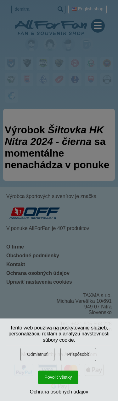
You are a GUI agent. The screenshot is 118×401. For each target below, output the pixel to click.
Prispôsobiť (78, 354)
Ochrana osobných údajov (59, 391)
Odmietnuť (37, 354)
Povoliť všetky (58, 377)
